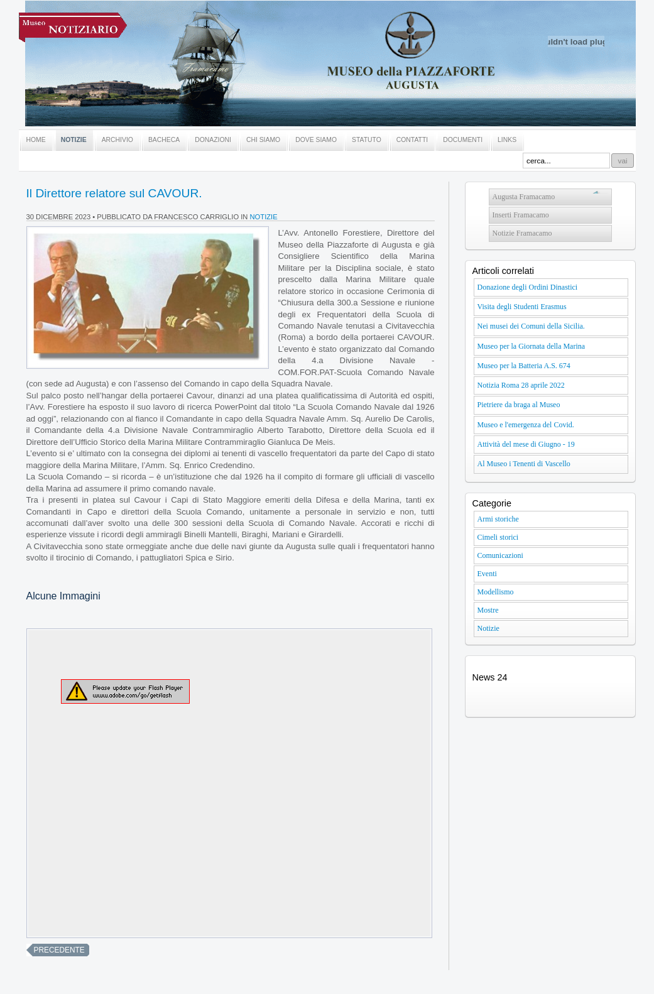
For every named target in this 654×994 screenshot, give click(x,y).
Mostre (488, 610)
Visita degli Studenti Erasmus (522, 306)
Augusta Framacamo (524, 196)
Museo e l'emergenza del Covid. (525, 424)
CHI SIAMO (263, 139)
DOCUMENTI (462, 139)
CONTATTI (412, 139)
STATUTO (366, 139)
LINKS (507, 139)
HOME (36, 139)
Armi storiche (498, 519)
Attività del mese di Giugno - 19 (526, 444)
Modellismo (495, 591)
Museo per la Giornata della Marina (531, 346)
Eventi (487, 573)
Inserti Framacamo (521, 214)
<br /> (229, 783)
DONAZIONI (213, 139)
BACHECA (164, 139)
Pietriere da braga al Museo (518, 404)
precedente (59, 950)
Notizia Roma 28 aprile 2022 (521, 385)
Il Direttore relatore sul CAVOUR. (114, 193)
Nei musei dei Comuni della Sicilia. (531, 326)
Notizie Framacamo (522, 233)
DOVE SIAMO (316, 139)
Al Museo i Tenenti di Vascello (523, 463)
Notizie (264, 217)
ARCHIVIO (117, 139)
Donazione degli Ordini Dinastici (527, 287)
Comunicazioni (500, 555)
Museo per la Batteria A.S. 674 (523, 365)
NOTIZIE (74, 139)
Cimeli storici (498, 537)
